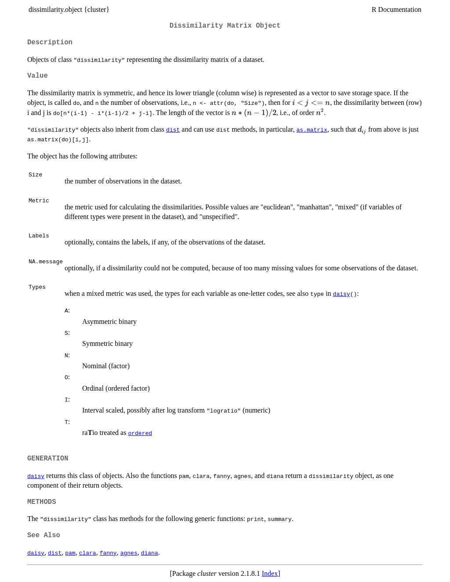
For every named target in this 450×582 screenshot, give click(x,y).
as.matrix (311, 129)
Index (270, 573)
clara (87, 553)
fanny (108, 553)
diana (149, 553)
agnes (129, 553)
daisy (341, 294)
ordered (140, 433)
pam (70, 553)
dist (173, 129)
